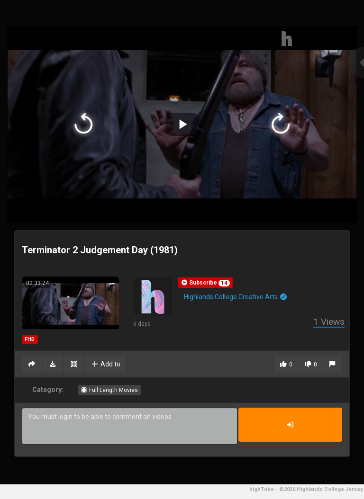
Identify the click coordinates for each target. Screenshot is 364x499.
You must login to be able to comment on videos (129, 426)
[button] (205, 282)
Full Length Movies (109, 390)
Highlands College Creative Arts (236, 297)
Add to (106, 364)
